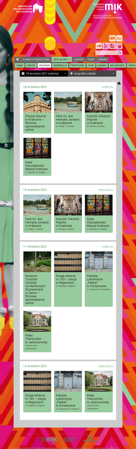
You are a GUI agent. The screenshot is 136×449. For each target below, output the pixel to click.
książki (102, 59)
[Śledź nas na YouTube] (106, 46)
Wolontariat (117, 65)
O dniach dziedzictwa (36, 59)
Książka (102, 65)
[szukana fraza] (108, 52)
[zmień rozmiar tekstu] (119, 38)
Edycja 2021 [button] (62, 59)
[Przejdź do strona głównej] (28, 5)
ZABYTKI (78, 59)
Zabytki (31, 65)
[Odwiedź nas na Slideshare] (119, 46)
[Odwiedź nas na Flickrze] (99, 46)
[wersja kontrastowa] (112, 38)
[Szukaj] (120, 53)
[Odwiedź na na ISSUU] (112, 46)
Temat (19, 65)
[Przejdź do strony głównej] (17, 59)
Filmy (91, 65)
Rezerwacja (60, 65)
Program (44, 65)
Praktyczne (77, 65)
